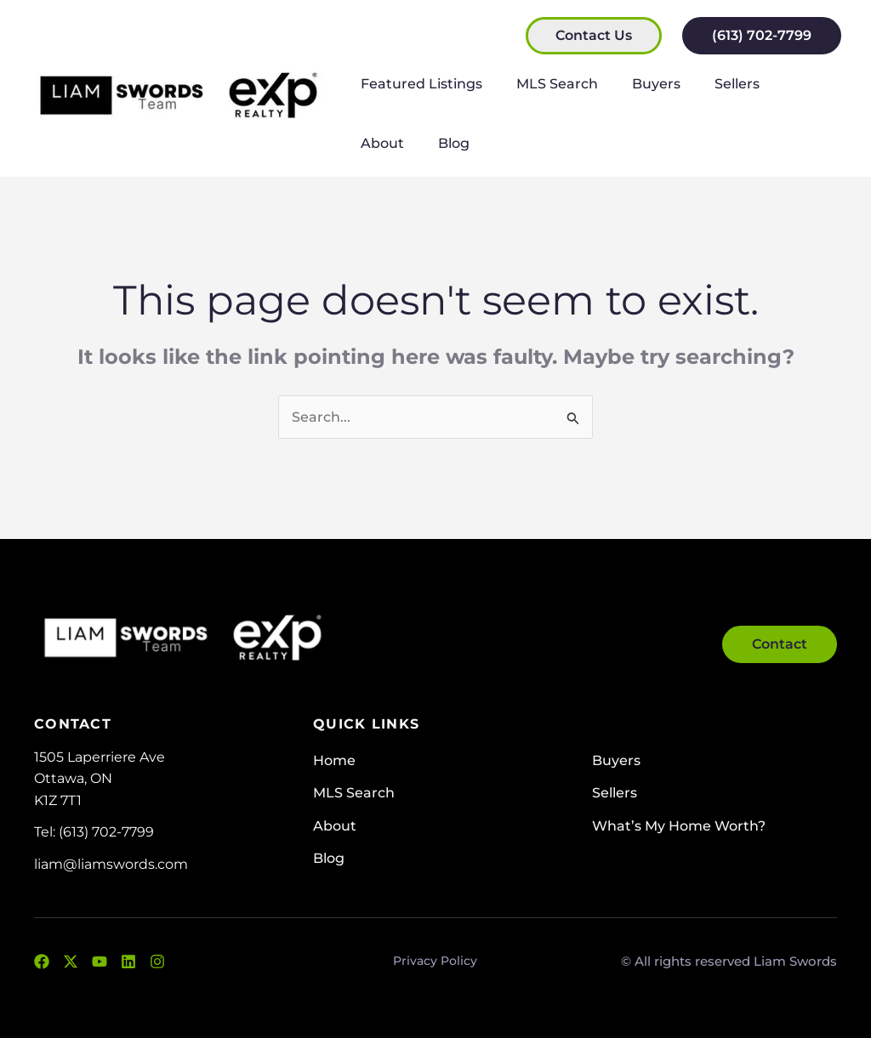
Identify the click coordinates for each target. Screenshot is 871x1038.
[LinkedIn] (128, 961)
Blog (373, 143)
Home (334, 760)
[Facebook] (41, 961)
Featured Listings (418, 84)
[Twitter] (70, 961)
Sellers (713, 84)
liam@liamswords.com (111, 864)
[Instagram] (157, 961)
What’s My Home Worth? (679, 826)
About (784, 84)
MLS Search (547, 84)
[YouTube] (99, 961)
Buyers (639, 84)
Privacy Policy (435, 960)
